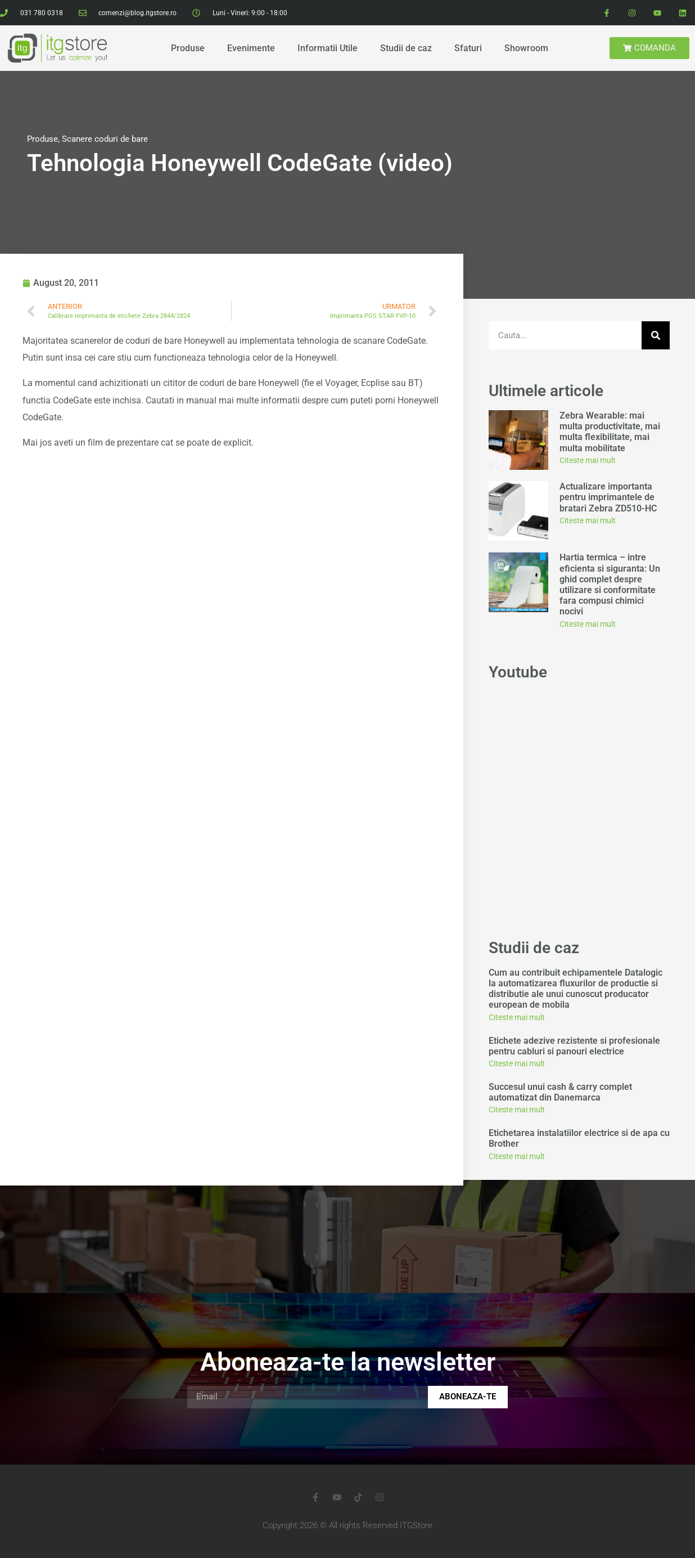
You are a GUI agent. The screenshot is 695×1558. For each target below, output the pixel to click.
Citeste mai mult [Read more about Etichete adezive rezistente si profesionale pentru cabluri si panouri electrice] (517, 1063)
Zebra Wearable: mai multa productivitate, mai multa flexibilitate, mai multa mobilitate (609, 432)
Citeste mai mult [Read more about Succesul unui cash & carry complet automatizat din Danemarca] (517, 1109)
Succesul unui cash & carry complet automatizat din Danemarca (560, 1092)
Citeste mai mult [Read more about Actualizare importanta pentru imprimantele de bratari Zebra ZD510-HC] (587, 520)
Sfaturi (468, 48)
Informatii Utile (327, 48)
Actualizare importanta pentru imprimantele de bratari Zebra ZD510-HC (608, 497)
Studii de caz (406, 48)
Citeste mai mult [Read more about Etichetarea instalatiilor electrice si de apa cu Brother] (517, 1156)
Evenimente (251, 48)
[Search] (656, 335)
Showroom (526, 48)
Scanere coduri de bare (105, 139)
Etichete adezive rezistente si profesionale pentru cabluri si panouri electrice (574, 1046)
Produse (188, 48)
